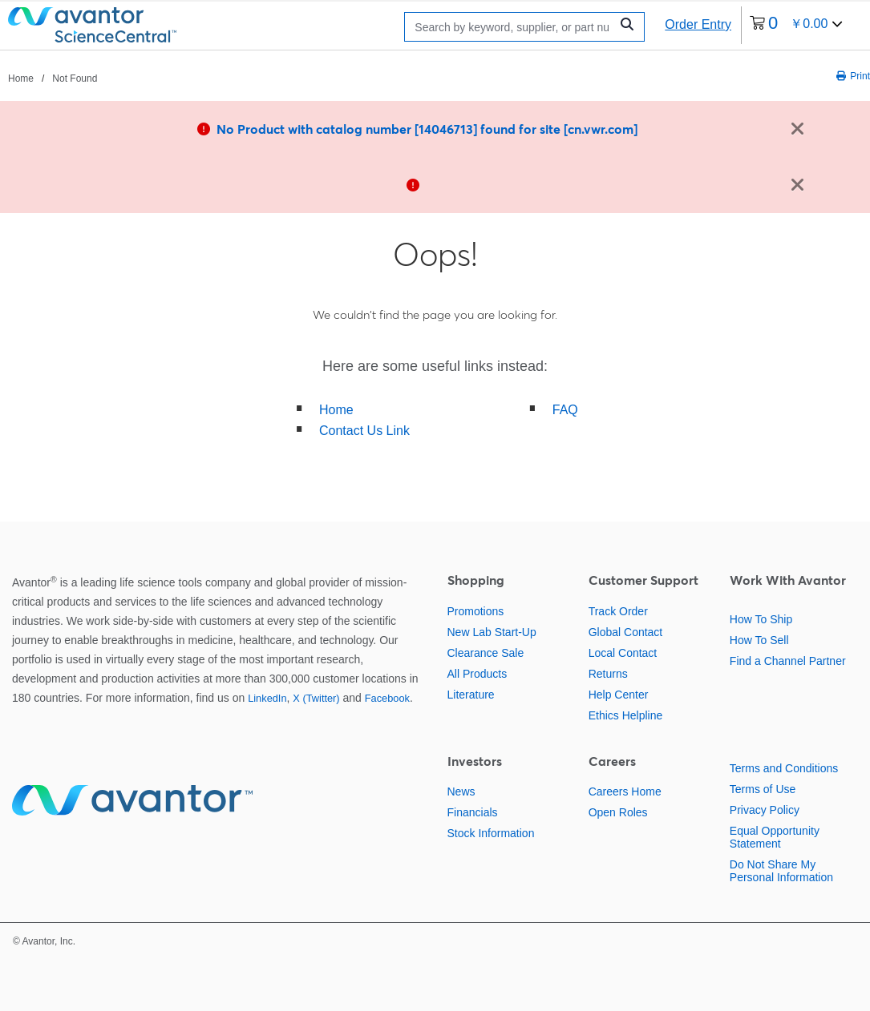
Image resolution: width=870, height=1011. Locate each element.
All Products (477, 673)
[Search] (511, 27)
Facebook (387, 698)
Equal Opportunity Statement (774, 837)
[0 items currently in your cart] (796, 25)
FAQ (565, 410)
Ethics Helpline (626, 715)
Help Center (619, 694)
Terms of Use (762, 789)
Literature (471, 694)
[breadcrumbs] (52, 77)
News (461, 791)
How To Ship (761, 619)
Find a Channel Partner (788, 661)
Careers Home (625, 791)
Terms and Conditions (784, 768)
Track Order (618, 611)
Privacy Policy (764, 810)
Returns (608, 673)
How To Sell (759, 640)
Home (336, 410)
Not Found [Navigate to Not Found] (74, 78)
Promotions (475, 611)
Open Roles (618, 812)
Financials (472, 812)
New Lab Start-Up (491, 632)
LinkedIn (267, 698)
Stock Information (491, 833)
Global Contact (626, 632)
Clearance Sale (485, 652)
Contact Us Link (364, 430)
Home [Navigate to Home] (21, 78)
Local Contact (623, 652)
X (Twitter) (316, 698)
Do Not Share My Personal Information (781, 871)
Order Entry (698, 24)
